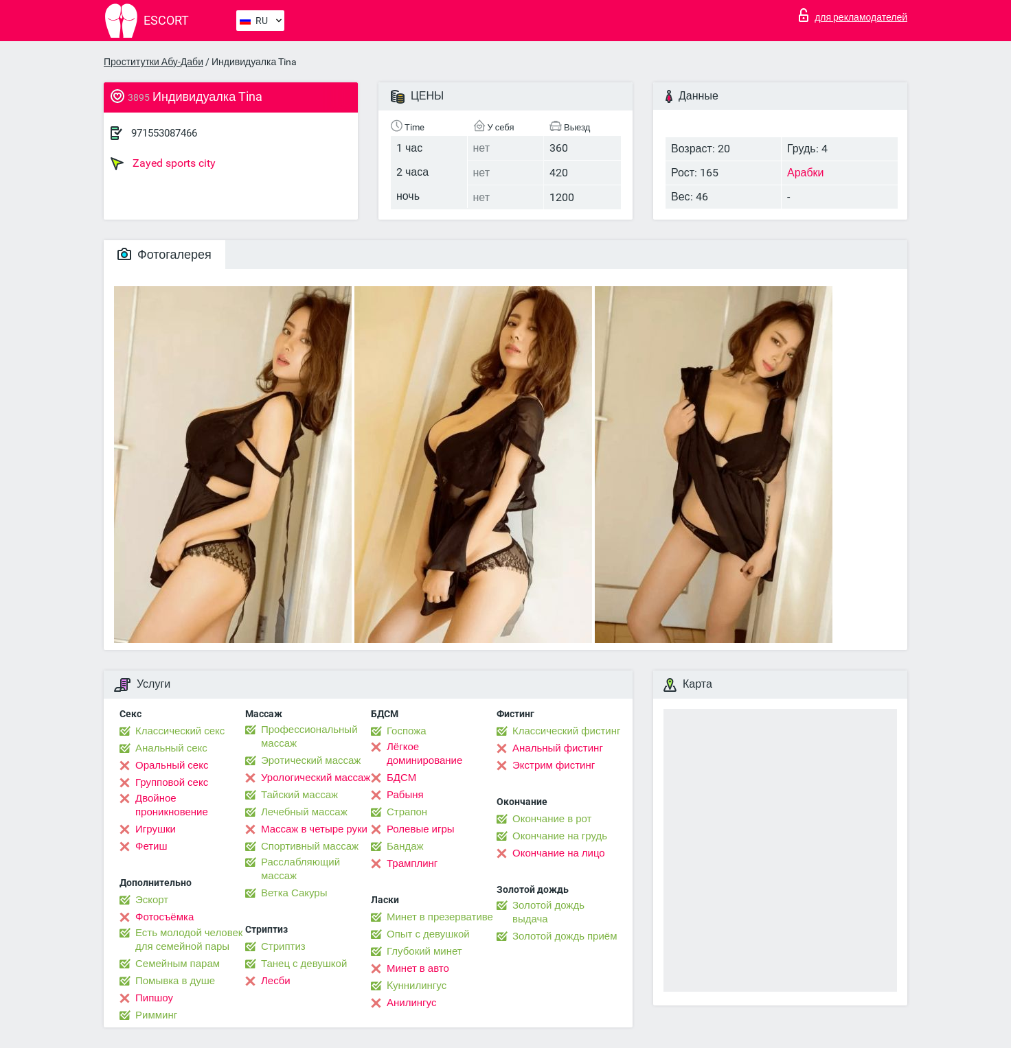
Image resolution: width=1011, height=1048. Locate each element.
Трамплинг (412, 863)
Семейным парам (177, 963)
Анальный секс (171, 748)
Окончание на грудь (559, 836)
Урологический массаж (315, 777)
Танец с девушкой (304, 963)
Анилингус (411, 1003)
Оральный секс (171, 765)
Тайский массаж (299, 795)
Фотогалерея (164, 254)
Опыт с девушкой (428, 934)
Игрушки (155, 829)
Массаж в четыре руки (314, 829)
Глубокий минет (424, 951)
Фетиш (151, 846)
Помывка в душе (175, 981)
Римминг (156, 1015)
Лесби (276, 981)
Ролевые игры (421, 829)
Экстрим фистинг (553, 765)
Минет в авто (418, 968)
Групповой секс (171, 782)
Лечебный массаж (304, 812)
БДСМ (401, 777)
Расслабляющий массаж (300, 869)
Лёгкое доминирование (424, 754)
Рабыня (405, 795)
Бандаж (405, 846)
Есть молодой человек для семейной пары (188, 940)
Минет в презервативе (440, 917)
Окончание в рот (551, 819)
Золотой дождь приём (564, 936)
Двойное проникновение (171, 805)
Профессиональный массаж (309, 736)
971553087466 (164, 133)
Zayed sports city (163, 163)
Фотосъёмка (164, 917)
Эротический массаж (311, 760)
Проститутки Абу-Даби (153, 61)
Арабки (805, 172)
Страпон (407, 812)
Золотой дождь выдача (548, 912)
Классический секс (180, 731)
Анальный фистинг (557, 748)
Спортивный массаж (310, 846)
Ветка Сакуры (294, 893)
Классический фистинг (566, 731)
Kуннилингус (416, 985)
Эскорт (151, 900)
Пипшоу (154, 998)
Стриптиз (283, 946)
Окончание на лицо (558, 853)
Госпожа (407, 731)
